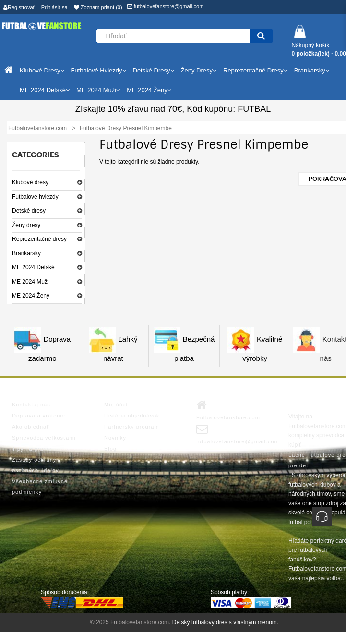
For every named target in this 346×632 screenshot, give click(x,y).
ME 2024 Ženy (30, 295)
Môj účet (116, 404)
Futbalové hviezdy (35, 196)
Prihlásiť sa (54, 7)
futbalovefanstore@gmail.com (165, 6)
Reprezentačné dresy (39, 239)
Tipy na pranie (32, 449)
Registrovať (19, 7)
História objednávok (132, 415)
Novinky (115, 438)
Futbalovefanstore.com (228, 409)
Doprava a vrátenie (38, 415)
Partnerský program (131, 426)
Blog (110, 449)
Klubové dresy (30, 182)
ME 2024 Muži (30, 281)
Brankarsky (26, 253)
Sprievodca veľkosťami (44, 438)
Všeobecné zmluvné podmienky (40, 486)
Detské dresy (29, 210)
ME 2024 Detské (33, 267)
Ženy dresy (26, 225)
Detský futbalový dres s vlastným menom (224, 622)
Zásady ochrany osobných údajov (35, 465)
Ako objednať (30, 426)
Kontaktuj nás (31, 404)
